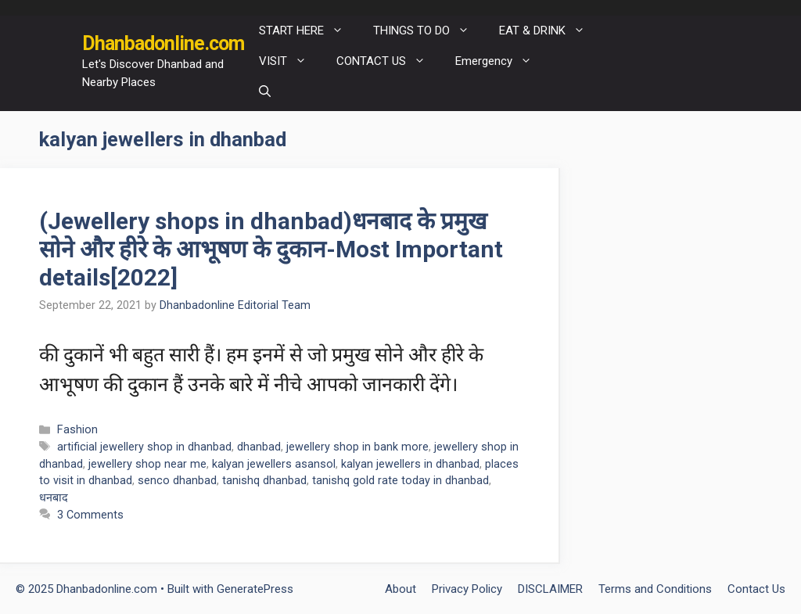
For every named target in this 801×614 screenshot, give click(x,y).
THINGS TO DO (428, 31)
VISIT (290, 61)
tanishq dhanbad (264, 480)
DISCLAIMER (550, 589)
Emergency (501, 61)
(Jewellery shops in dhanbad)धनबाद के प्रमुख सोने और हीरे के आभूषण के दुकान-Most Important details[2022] (271, 249)
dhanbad (259, 447)
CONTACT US (388, 61)
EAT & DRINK (549, 31)
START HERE (308, 31)
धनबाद (53, 497)
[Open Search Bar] (265, 92)
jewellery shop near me (147, 464)
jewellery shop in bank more (357, 447)
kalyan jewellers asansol (274, 464)
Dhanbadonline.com (163, 43)
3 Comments (90, 515)
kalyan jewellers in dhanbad (410, 464)
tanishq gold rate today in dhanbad (400, 480)
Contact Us (756, 589)
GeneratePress (255, 589)
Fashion (77, 429)
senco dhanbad (177, 480)
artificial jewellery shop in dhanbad (144, 447)
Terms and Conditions (655, 589)
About (400, 589)
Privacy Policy (467, 589)
